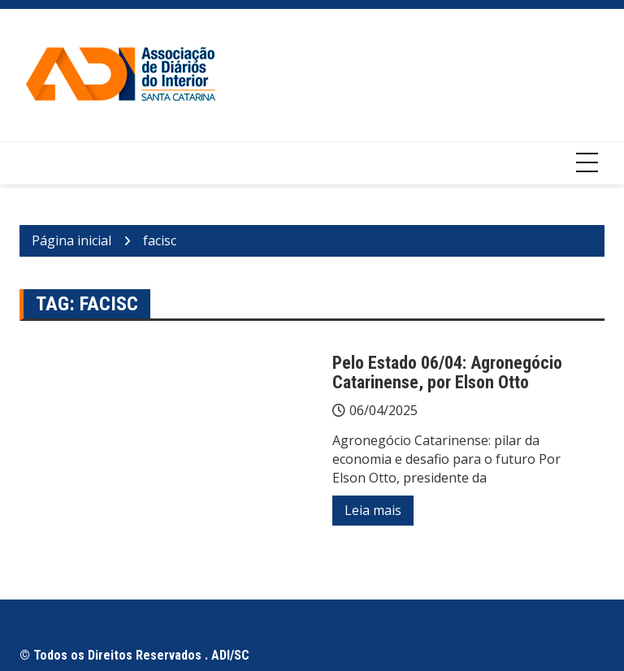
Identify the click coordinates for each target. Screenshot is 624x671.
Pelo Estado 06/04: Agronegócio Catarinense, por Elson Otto (447, 372)
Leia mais (372, 510)
